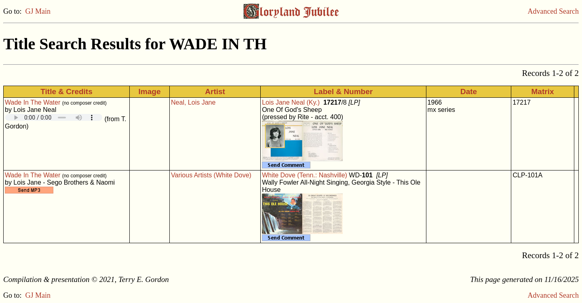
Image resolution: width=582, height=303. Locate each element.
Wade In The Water (32, 102)
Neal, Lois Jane (193, 102)
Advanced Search (553, 11)
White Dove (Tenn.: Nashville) (304, 175)
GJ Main (38, 11)
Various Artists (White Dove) (211, 175)
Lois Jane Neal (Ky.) (291, 102)
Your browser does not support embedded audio (53, 117)
